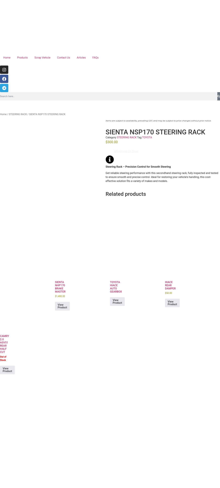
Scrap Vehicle (42, 57)
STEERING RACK (18, 114)
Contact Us (63, 57)
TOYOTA (147, 137)
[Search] (218, 96)
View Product (62, 306)
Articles (81, 57)
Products (22, 57)
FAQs (95, 57)
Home (6, 57)
